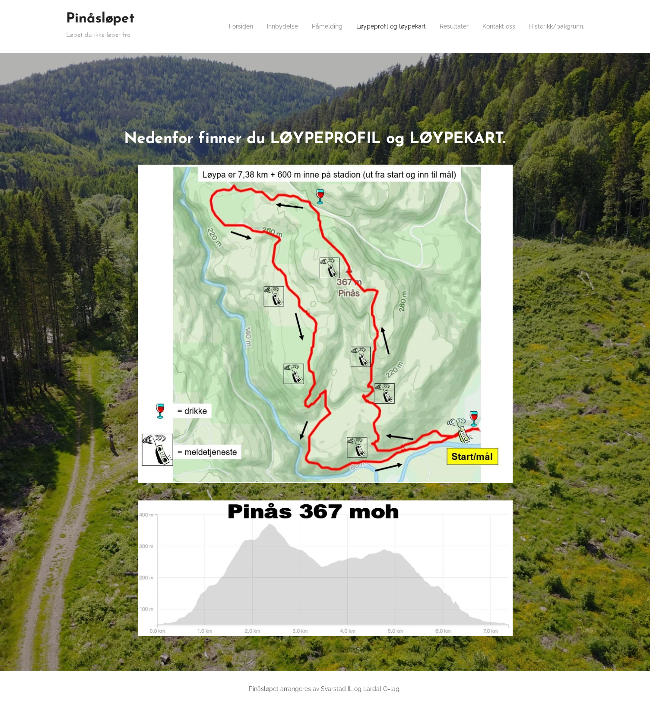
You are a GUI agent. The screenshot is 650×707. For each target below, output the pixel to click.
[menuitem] (237, 26)
